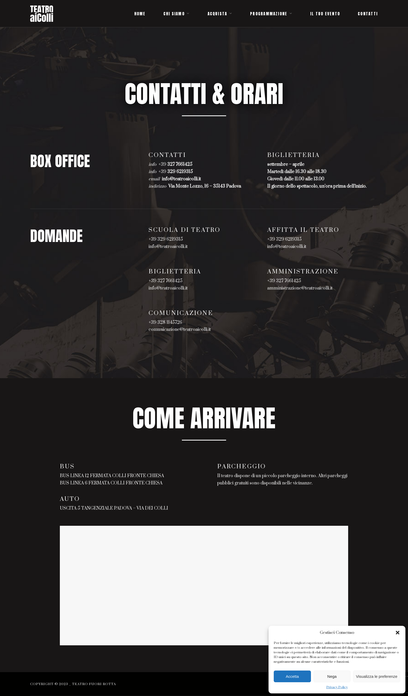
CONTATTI (368, 14)
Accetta (292, 676)
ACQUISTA (217, 14)
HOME (140, 14)
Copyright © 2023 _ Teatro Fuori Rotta (73, 684)
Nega (332, 676)
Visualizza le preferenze (376, 676)
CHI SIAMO (174, 14)
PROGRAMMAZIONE (268, 14)
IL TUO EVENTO (325, 14)
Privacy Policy (337, 687)
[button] (397, 632)
